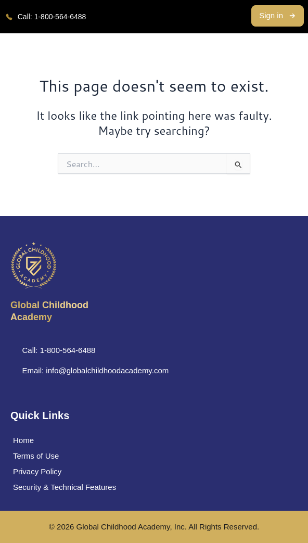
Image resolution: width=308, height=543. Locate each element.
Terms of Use (36, 455)
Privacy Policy (37, 471)
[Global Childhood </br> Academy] (33, 265)
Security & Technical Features (64, 487)
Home (23, 440)
